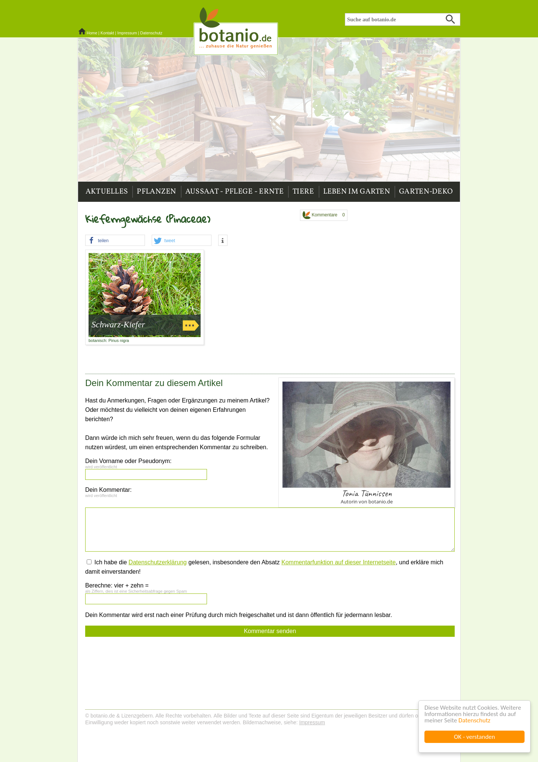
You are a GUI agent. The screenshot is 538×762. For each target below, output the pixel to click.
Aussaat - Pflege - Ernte (234, 191)
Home (92, 33)
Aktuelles (107, 191)
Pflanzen (156, 191)
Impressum (127, 33)
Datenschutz (474, 720)
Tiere (303, 191)
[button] (115, 240)
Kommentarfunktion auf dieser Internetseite (338, 562)
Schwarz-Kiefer (118, 324)
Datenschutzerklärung (158, 562)
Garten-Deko (426, 191)
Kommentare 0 (324, 215)
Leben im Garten (356, 191)
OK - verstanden (474, 737)
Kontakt (107, 33)
